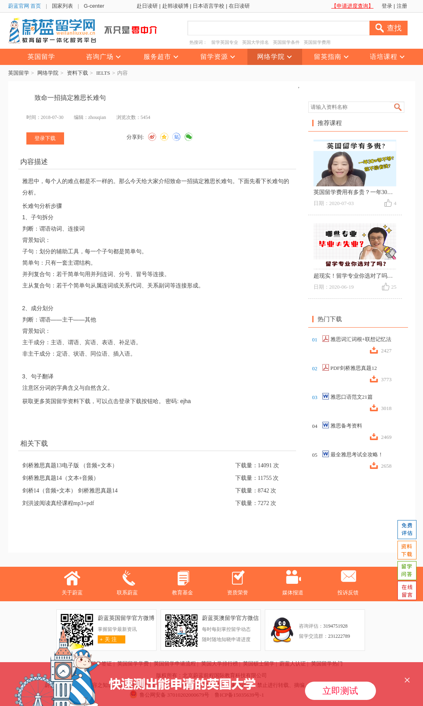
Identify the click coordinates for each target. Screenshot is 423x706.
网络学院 (47, 73)
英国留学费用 (317, 42)
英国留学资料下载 (67, 401)
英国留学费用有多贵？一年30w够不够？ (363, 192)
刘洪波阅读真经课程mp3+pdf (58, 503)
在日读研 (239, 6)
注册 (402, 6)
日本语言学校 (208, 6)
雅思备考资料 (346, 426)
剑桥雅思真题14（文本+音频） (60, 478)
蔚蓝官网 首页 (24, 6)
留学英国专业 (224, 42)
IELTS (103, 73)
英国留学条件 (286, 42)
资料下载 (77, 73)
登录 (387, 6)
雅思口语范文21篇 (352, 397)
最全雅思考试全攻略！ (357, 454)
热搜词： (198, 42)
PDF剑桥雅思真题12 (354, 368)
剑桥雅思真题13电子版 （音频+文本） (70, 465)
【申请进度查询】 (352, 6)
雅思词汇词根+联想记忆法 (361, 339)
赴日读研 (147, 6)
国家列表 (62, 6)
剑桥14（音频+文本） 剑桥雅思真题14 (70, 491)
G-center (94, 6)
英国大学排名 (255, 42)
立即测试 (340, 691)
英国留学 (18, 73)
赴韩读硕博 (175, 6)
